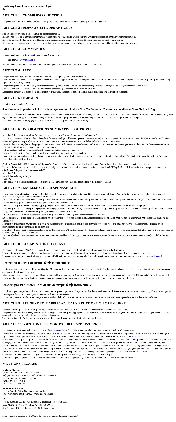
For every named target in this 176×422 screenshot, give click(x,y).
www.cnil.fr (137, 336)
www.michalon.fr (27, 60)
